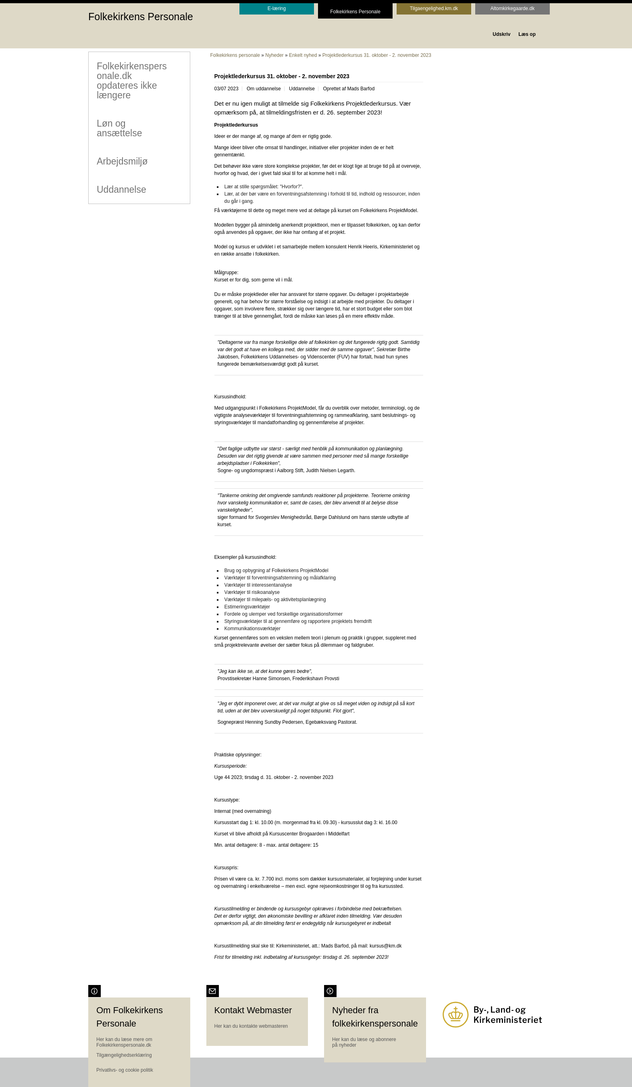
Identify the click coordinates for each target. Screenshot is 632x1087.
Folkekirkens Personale (140, 16)
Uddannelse (121, 189)
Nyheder (274, 55)
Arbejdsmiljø (122, 161)
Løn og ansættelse (119, 128)
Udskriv (501, 34)
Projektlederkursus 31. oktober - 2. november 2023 (376, 55)
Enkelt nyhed (303, 55)
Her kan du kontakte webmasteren (251, 1026)
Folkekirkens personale (235, 55)
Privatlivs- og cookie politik (124, 1070)
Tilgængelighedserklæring (124, 1055)
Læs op (527, 34)
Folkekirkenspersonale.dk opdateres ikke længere (131, 80)
